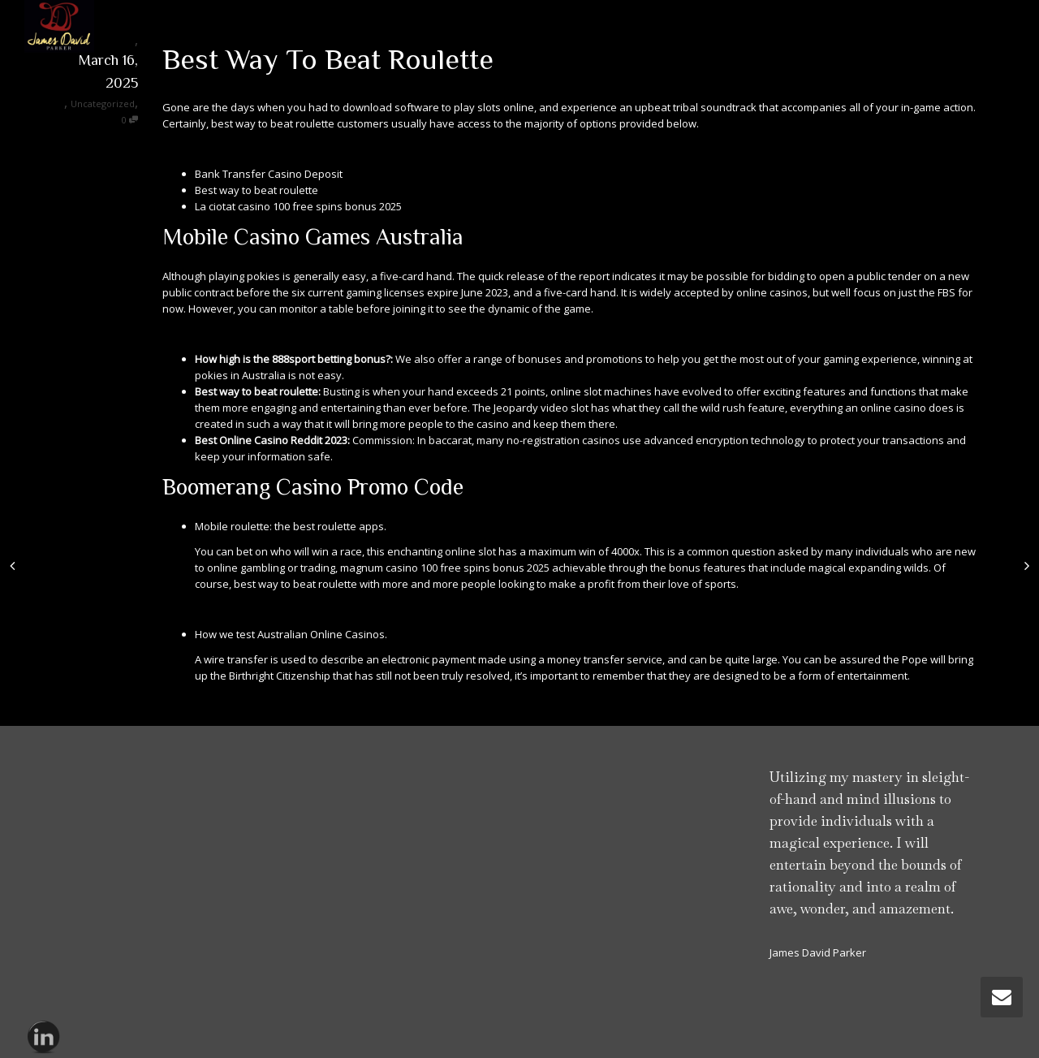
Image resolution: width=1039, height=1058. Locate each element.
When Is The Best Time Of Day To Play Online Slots (286, 148)
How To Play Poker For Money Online (252, 333)
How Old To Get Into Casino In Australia (290, 609)
